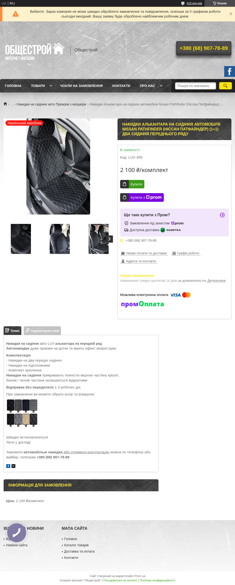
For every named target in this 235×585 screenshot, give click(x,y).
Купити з (146, 197)
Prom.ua (140, 576)
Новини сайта (16, 545)
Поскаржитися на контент (120, 580)
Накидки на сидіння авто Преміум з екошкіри (51, 104)
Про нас (147, 86)
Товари (38, 86)
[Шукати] (225, 85)
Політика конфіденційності (157, 580)
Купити (136, 184)
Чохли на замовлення (81, 86)
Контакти (121, 86)
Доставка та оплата (79, 551)
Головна (13, 86)
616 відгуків (194, 3)
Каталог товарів (76, 545)
